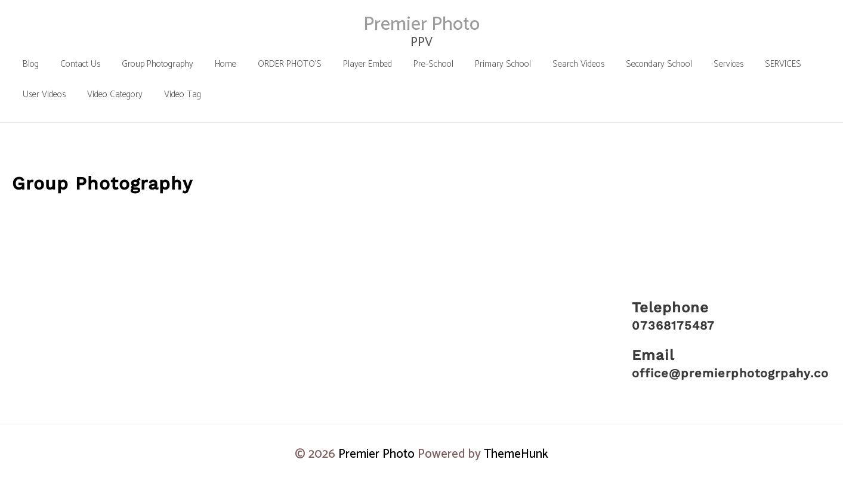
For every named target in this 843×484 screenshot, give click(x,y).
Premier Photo (421, 24)
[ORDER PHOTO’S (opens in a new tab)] (289, 64)
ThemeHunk (516, 454)
